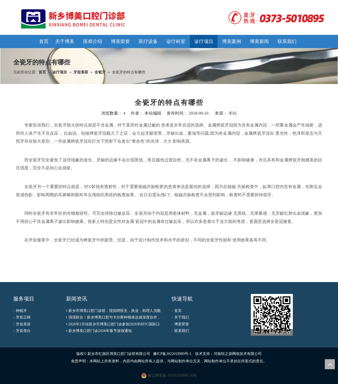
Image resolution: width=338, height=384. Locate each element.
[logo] (274, 17)
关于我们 (181, 317)
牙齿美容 (23, 324)
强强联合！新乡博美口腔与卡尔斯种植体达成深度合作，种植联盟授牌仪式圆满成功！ (138, 317)
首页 (178, 311)
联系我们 (181, 331)
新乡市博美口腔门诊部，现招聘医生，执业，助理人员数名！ (118, 311)
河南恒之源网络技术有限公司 (238, 354)
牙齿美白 (23, 331)
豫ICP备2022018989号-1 (172, 354)
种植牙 (21, 311)
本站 (232, 113)
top (330, 364)
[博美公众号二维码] (272, 315)
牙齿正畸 (23, 317)
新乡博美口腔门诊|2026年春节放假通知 (100, 331)
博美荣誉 (181, 324)
